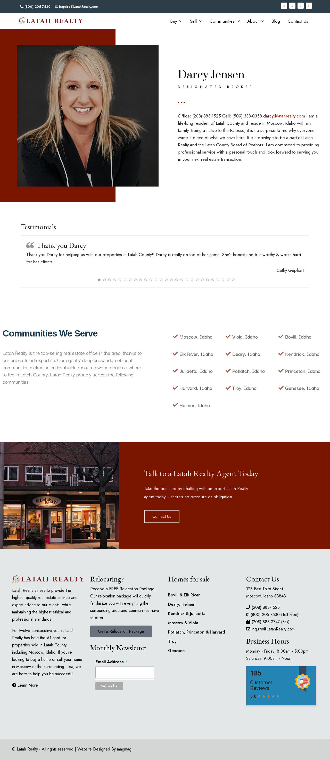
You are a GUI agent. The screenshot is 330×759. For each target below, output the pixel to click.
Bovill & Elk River (184, 595)
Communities (222, 21)
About (253, 21)
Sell (193, 21)
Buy (173, 21)
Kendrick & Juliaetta (186, 614)
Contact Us (298, 21)
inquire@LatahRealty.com (273, 629)
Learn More (25, 685)
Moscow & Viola (183, 623)
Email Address (112, 661)
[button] (121, 631)
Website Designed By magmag (104, 749)
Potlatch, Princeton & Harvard (196, 632)
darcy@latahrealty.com (284, 116)
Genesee (176, 651)
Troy (172, 641)
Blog (275, 21)
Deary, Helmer (181, 604)
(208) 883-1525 (266, 607)
